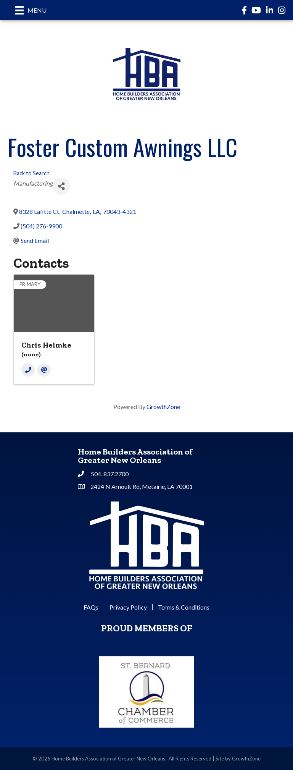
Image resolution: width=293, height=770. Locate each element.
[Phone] (28, 370)
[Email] (44, 370)
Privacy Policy (128, 607)
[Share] (61, 186)
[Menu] (31, 10)
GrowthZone (163, 406)
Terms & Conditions (183, 607)
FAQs (91, 607)
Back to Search (31, 173)
